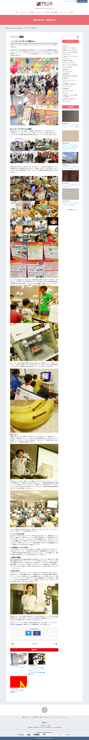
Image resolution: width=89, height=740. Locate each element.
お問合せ (71, 12)
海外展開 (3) (66, 84)
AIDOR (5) (75, 64)
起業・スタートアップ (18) (69, 47)
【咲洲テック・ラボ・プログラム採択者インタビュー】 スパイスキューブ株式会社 (70, 127)
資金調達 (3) (66, 88)
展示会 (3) (74, 84)
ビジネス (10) (66, 52)
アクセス (70, 1)
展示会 (55, 44)
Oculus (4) (66, 69)
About (17, 12)
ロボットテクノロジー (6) (69, 62)
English (74, 1)
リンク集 (40, 717)
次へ (55, 643)
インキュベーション (24, 12)
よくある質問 (34, 717)
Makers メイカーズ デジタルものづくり (33, 44)
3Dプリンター (15, 44)
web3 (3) (65, 98)
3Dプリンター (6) (67, 54)
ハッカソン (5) (67, 64)
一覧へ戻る (34, 643)
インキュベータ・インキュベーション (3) (71, 81)
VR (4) (70, 67)
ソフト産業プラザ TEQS (44, 724)
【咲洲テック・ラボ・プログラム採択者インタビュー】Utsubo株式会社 (70, 204)
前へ (13, 643)
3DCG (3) (66, 78)
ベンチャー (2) (67, 101)
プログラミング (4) (68, 71)
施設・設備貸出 (54, 12)
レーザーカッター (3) (68, 90)
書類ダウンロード (26, 717)
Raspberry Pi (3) (67, 76)
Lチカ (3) (66, 93)
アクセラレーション (39, 12)
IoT (21, 44)
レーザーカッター (47, 44)
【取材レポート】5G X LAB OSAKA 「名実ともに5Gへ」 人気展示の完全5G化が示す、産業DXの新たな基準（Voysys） (70, 148)
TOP (7, 28)
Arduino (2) (72, 98)
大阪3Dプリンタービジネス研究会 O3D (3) (70, 96)
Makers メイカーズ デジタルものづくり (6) (70, 57)
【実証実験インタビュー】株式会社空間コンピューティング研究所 (70, 167)
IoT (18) (65, 45)
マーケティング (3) (68, 86)
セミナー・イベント (64, 12)
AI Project (48, 12)
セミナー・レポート (18, 28)
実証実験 (32, 12)
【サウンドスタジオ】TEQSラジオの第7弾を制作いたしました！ (70, 185)
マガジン (11, 28)
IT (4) (65, 67)
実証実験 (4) (66, 73)
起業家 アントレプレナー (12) (70, 50)
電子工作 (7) (74, 52)
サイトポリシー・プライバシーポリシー (51, 717)
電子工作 (14, 47)
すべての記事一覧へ (70, 209)
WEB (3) (75, 76)
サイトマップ (65, 1)
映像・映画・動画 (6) (68, 60)
